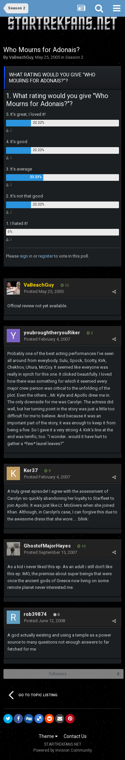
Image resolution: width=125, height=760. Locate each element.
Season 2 (74, 57)
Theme (48, 736)
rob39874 (35, 614)
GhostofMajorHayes (47, 546)
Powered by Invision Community (62, 750)
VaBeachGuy (21, 57)
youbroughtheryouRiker (52, 333)
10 (81, 546)
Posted (44, 291)
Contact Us (75, 736)
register (45, 256)
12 (65, 285)
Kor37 (31, 470)
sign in (26, 256)
